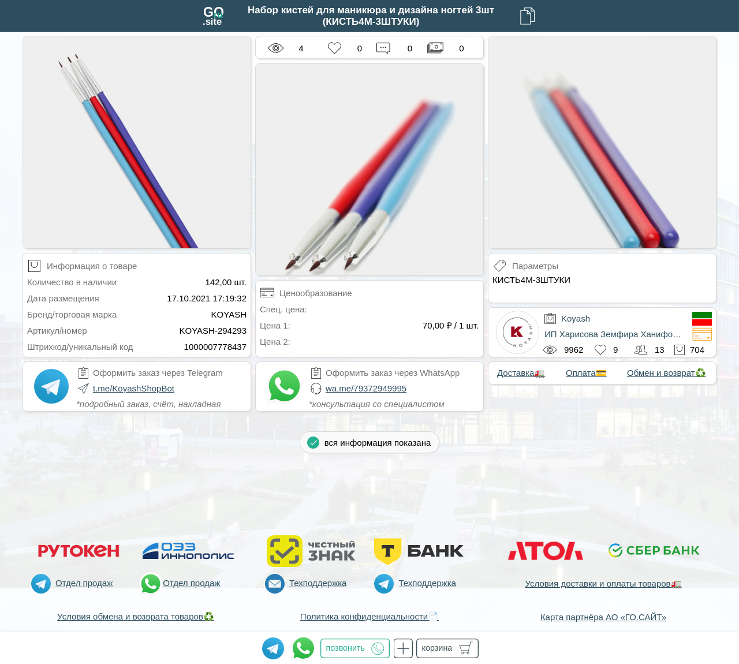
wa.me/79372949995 (366, 388)
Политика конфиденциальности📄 (369, 616)
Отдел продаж (84, 583)
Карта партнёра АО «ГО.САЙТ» (603, 617)
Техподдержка (317, 583)
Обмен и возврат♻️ (666, 373)
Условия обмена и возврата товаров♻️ (135, 616)
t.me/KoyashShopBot (133, 388)
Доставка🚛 (521, 373)
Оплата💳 (586, 373)
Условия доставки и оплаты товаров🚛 (603, 583)
